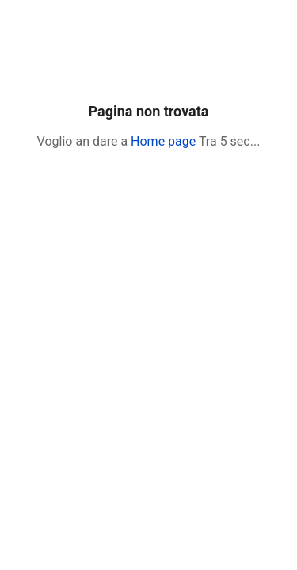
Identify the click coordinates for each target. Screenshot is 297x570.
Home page (163, 141)
